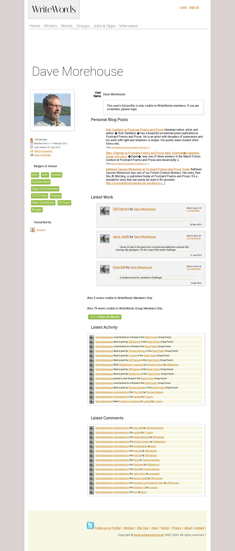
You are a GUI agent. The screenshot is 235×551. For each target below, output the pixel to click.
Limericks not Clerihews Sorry (148, 483)
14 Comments (194, 269)
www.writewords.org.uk (149, 535)
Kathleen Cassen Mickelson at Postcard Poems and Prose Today (148, 169)
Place (136, 460)
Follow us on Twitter (108, 528)
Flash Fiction (151, 337)
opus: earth (121, 236)
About (188, 528)
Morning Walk (140, 478)
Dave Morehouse (145, 209)
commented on (121, 392)
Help (154, 528)
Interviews (128, 26)
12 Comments (194, 238)
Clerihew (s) (139, 487)
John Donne (139, 474)
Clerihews (138, 464)
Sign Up (194, 7)
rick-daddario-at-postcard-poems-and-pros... (130, 147)
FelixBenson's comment (131, 364)
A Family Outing (155, 364)
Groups (82, 26)
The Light (138, 392)
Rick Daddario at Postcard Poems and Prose (134, 129)
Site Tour (142, 528)
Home (35, 26)
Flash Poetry (151, 346)
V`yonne (132, 355)
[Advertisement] (118, 48)
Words (67, 26)
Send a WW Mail (42, 155)
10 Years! (64, 202)
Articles (129, 528)
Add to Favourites (43, 151)
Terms (165, 528)
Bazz (153, 446)
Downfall (119, 267)
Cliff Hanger (134, 342)
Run (135, 492)
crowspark (154, 474)
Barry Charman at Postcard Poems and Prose (135, 153)
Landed (137, 397)
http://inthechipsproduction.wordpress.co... (129, 164)
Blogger (37, 209)
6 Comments (193, 210)
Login (183, 7)
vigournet (41, 230)
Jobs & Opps (104, 26)
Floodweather (140, 446)
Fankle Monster (141, 437)
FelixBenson (172, 364)
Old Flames (121, 209)
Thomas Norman (136, 351)
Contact (199, 528)
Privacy (176, 528)
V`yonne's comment (129, 401)
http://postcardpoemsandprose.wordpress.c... (135, 183)
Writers (50, 26)
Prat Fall (137, 451)
